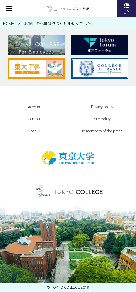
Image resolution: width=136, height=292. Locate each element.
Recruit (34, 131)
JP (126, 9)
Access (34, 107)
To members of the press (102, 131)
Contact (34, 119)
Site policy (102, 119)
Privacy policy (102, 107)
